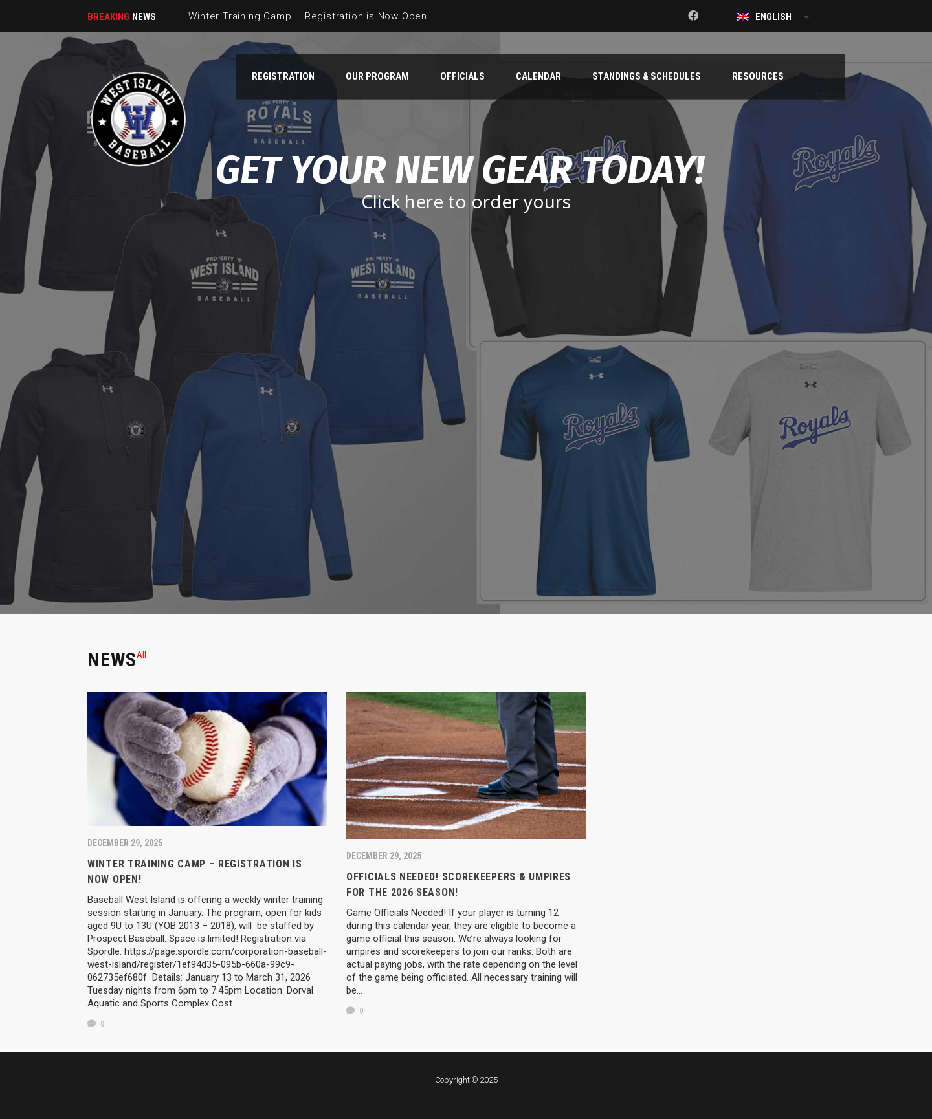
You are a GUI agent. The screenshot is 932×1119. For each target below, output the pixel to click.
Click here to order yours (466, 201)
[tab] (141, 654)
